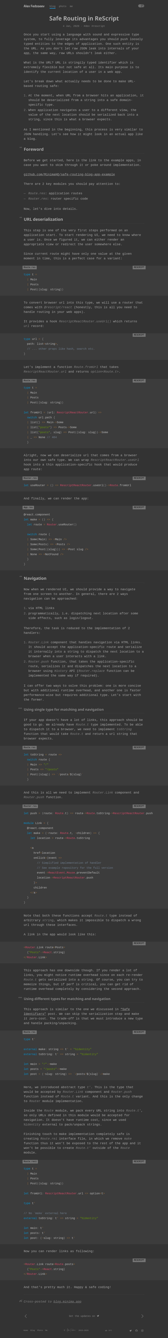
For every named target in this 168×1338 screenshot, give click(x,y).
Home (26, 1330)
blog (53, 6)
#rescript (98, 26)
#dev (87, 26)
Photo (40, 1330)
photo (62, 6)
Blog (32, 1330)
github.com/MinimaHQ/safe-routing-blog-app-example (69, 174)
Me (46, 1330)
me (71, 6)
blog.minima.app (67, 1301)
